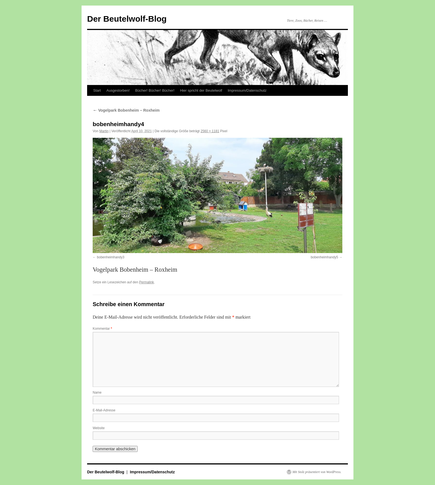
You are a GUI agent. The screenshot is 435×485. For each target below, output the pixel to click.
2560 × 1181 (210, 131)
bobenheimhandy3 (110, 257)
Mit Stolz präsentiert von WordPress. (316, 472)
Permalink (146, 282)
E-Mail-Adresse (104, 410)
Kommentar (102, 329)
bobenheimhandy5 (324, 257)
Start (97, 90)
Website (99, 428)
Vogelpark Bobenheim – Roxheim (126, 110)
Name (97, 392)
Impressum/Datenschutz (247, 90)
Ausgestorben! (118, 90)
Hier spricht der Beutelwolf (201, 90)
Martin (103, 131)
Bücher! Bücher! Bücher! (154, 90)
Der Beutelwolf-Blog (127, 18)
